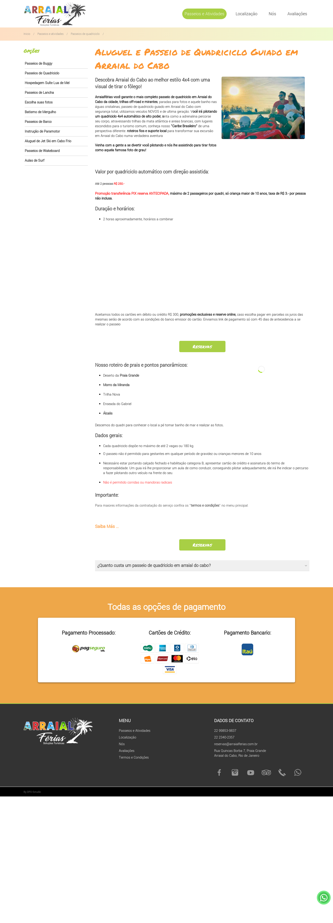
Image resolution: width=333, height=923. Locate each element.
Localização (246, 14)
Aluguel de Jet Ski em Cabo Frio (48, 141)
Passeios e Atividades (204, 14)
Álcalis (107, 413)
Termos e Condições (134, 757)
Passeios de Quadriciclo (42, 73)
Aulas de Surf (34, 160)
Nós (272, 14)
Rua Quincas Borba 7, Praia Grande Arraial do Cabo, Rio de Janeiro (240, 753)
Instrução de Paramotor (42, 131)
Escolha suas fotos (38, 102)
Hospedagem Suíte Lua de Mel (47, 83)
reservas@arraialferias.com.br (236, 744)
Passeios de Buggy (38, 63)
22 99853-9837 (225, 730)
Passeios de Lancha (39, 92)
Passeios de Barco (38, 121)
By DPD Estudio (32, 792)
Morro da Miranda (116, 385)
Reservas (202, 346)
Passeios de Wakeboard (42, 150)
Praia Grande (129, 375)
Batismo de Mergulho (40, 112)
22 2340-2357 (224, 737)
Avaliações (297, 14)
